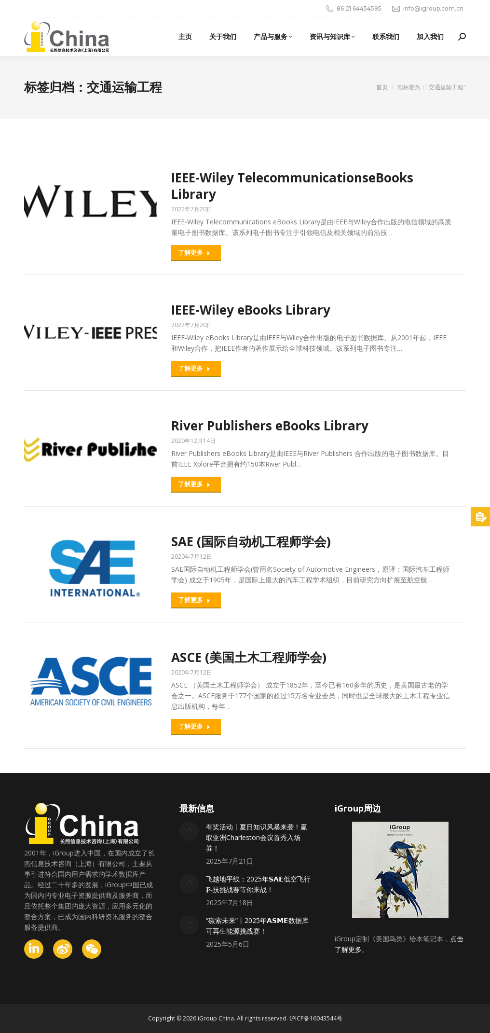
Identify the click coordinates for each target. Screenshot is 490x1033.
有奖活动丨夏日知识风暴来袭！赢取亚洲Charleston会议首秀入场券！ (256, 837)
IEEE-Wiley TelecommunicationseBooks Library (292, 186)
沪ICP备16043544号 (315, 1018)
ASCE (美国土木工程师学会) (249, 657)
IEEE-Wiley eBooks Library (250, 309)
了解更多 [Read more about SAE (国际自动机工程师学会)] (194, 600)
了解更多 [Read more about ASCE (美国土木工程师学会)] (194, 726)
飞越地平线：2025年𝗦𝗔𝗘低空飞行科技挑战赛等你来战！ (258, 884)
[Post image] (189, 831)
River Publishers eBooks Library (269, 425)
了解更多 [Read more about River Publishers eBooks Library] (194, 484)
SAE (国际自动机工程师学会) (251, 541)
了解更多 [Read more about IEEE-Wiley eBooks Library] (194, 368)
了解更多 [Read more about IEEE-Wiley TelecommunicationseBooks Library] (194, 252)
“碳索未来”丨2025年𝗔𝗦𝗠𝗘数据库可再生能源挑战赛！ (257, 926)
